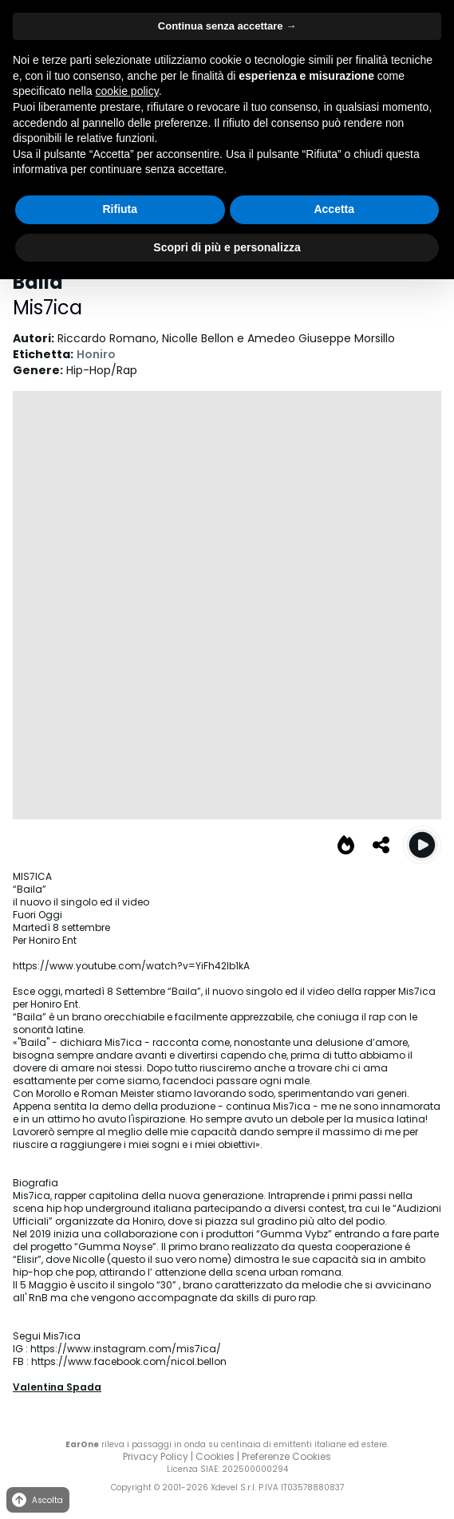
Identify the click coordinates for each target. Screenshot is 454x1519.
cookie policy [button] (127, 91)
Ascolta (36, 1500)
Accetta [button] (334, 209)
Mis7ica (47, 307)
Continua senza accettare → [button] (227, 26)
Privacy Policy (155, 1456)
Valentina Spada (57, 1387)
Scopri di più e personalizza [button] (226, 247)
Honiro (96, 354)
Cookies (215, 1456)
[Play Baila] (422, 845)
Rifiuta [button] (119, 209)
